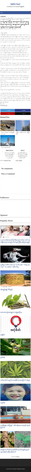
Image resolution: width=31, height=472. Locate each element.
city (13, 28)
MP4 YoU (15, 4)
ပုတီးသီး (2, 357)
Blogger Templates (21, 468)
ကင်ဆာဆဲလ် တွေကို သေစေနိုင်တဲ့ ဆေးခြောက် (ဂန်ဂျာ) (15, 380)
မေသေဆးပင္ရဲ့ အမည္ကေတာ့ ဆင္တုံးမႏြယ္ (11, 312)
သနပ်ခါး (2, 403)
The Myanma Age (3, 105)
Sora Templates (14, 468)
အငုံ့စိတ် (2, 335)
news (15, 28)
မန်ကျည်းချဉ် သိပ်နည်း (6, 289)
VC (2, 28)
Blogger (17, 456)
